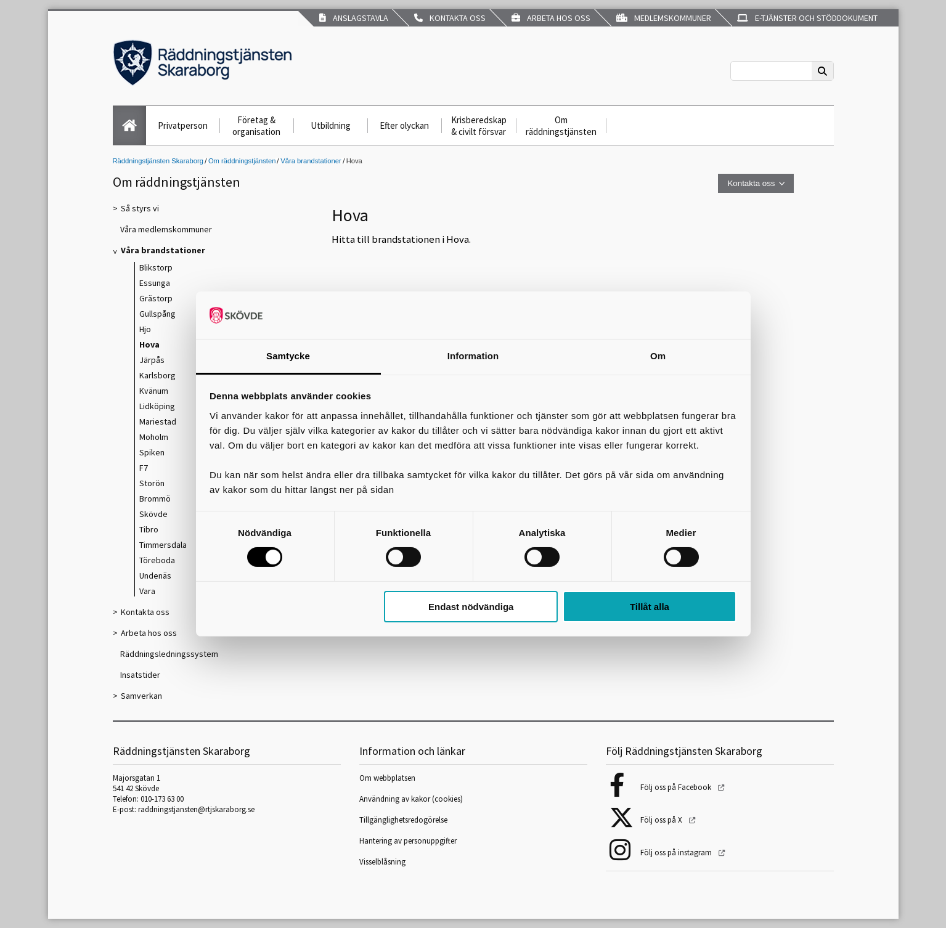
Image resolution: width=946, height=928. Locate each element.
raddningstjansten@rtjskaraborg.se (196, 809)
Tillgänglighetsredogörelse (403, 820)
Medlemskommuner (663, 17)
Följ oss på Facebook (676, 787)
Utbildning (331, 125)
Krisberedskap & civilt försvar (479, 125)
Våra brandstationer (310, 161)
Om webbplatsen (387, 778)
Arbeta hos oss (551, 17)
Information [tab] (473, 356)
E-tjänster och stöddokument (807, 17)
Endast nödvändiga (470, 606)
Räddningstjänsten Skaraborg (158, 161)
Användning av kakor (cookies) (412, 799)
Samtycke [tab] (288, 356)
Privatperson (183, 125)
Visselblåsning (382, 862)
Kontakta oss (450, 17)
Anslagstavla (353, 17)
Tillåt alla (649, 606)
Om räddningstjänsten (561, 125)
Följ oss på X (662, 820)
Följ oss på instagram (677, 852)
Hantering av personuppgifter (408, 841)
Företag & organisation (256, 125)
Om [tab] (658, 356)
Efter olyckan (404, 125)
